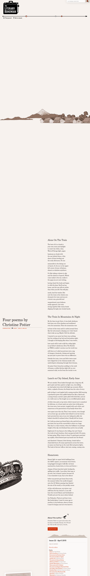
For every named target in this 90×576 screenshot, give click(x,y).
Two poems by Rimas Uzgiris (57, 556)
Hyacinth (52, 573)
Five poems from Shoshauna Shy (57, 571)
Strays (51, 551)
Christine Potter (6, 328)
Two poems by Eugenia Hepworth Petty (59, 566)
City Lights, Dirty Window (56, 568)
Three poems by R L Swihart (56, 565)
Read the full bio (53, 529)
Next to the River (54, 553)
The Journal (8, 18)
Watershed (52, 575)
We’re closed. (18, 18)
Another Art (52, 558)
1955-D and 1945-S (54, 561)
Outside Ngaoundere (55, 563)
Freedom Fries (53, 570)
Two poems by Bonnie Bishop (57, 560)
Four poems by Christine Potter (57, 555)
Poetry (15, 328)
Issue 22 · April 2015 (22, 328)
